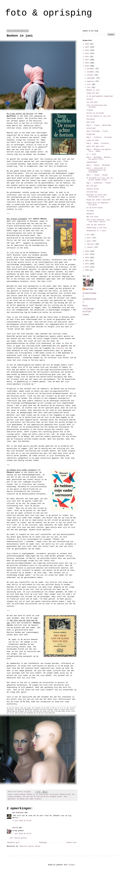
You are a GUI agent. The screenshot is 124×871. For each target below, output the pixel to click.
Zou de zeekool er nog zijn (99, 116)
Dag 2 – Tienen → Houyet (97, 175)
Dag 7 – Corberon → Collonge (99, 137)
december (91, 69)
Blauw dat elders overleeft (99, 200)
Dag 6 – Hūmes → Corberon (98, 143)
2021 (87, 60)
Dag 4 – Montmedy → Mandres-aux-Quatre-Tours (99, 158)
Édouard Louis (65, 794)
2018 (87, 251)
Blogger (71, 865)
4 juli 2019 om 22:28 (22, 821)
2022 (87, 57)
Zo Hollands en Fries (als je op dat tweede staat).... (100, 179)
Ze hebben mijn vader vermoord (29, 799)
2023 (87, 53)
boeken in (30, 794)
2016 (87, 258)
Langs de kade (93, 140)
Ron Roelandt (18, 813)
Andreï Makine (19, 794)
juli (89, 84)
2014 (87, 264)
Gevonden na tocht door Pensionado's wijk (97, 196)
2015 (87, 261)
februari (91, 244)
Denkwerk (90, 214)
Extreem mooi (92, 192)
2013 (87, 267)
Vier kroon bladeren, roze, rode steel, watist (99, 221)
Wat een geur (92, 186)
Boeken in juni (93, 90)
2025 (87, 47)
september (91, 78)
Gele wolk (91, 122)
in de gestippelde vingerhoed (100, 96)
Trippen (90, 110)
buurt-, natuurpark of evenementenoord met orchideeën (96, 170)
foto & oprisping (48, 13)
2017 (87, 254)
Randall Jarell (56, 796)
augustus (91, 81)
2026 (87, 44)
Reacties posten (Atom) (30, 846)
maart (89, 241)
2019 (87, 66)
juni (89, 87)
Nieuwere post (13, 842)
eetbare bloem (93, 189)
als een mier (92, 102)
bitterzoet (91, 128)
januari (90, 247)
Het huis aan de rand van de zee (36, 796)
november (91, 72)
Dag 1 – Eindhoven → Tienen (99, 183)
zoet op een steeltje (96, 225)
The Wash (90, 211)
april (89, 238)
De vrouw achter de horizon (47, 794)
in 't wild (91, 154)
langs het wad (93, 93)
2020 (87, 63)
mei (89, 235)
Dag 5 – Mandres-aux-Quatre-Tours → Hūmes (99, 150)
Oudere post (71, 842)
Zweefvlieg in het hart (97, 228)
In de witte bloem (94, 208)
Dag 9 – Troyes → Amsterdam (99, 125)
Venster (90, 99)
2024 (87, 50)
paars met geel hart (95, 146)
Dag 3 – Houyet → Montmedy (98, 165)
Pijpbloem (91, 134)
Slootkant (91, 119)
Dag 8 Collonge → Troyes (97, 131)
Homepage (43, 842)
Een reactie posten (18, 838)
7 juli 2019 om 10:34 (22, 834)
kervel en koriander (95, 113)
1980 (87, 270)
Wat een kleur (93, 217)
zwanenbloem (92, 162)
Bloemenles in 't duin (96, 231)
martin (15, 828)
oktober (90, 75)
